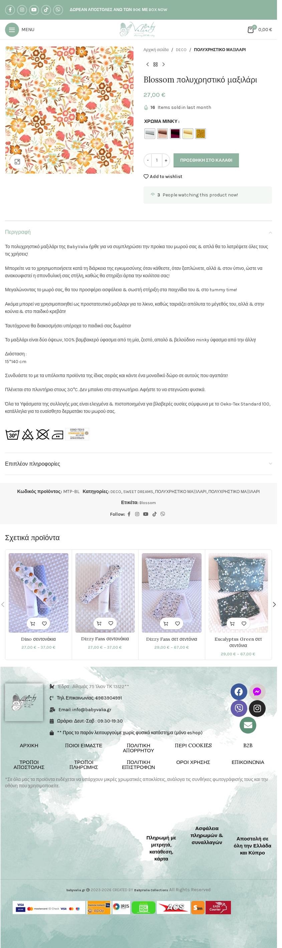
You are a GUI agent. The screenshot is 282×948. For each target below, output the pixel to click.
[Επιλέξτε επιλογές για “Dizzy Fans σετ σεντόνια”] (166, 623)
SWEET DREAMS (131, 491)
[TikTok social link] (46, 10)
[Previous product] (148, 64)
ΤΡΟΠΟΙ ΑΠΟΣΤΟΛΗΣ (29, 765)
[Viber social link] (58, 10)
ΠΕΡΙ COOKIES (193, 746)
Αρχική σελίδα (158, 50)
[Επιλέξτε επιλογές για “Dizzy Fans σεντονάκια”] (99, 623)
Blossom (148, 502)
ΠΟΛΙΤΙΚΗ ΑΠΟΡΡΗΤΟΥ (138, 748)
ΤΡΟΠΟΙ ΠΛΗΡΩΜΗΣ (83, 765)
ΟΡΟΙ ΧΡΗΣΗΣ (193, 762)
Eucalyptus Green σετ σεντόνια (238, 642)
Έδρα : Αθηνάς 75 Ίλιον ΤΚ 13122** (93, 687)
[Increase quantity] (166, 160)
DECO (186, 50)
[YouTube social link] (34, 10)
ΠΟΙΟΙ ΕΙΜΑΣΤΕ (83, 746)
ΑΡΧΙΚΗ (29, 746)
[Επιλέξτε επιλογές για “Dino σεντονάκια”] (32, 623)
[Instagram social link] (22, 10)
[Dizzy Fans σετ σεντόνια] (172, 593)
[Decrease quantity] (148, 160)
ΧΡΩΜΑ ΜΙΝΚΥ (161, 121)
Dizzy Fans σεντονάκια (105, 639)
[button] (274, 605)
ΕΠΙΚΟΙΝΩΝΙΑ (248, 762)
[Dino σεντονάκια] (38, 593)
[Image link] (26, 820)
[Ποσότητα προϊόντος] (157, 160)
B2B (248, 746)
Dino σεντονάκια (38, 639)
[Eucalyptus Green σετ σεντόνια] (238, 593)
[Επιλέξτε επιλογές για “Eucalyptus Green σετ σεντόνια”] (232, 623)
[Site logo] (138, 29)
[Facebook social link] (10, 10)
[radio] (150, 134)
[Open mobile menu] (20, 29)
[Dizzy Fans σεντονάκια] (105, 593)
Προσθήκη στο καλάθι (206, 160)
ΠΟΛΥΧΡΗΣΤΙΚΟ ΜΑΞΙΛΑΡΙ (229, 50)
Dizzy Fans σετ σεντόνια (171, 639)
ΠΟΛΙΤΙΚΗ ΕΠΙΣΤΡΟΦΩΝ (138, 765)
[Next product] (164, 64)
